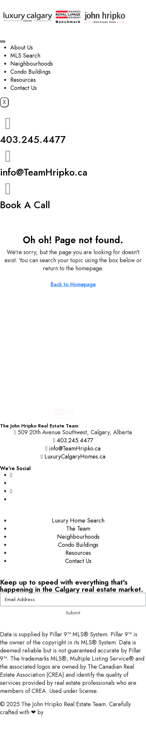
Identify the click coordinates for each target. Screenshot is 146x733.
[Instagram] (11, 475)
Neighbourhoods (31, 63)
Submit (73, 612)
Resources (23, 80)
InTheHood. (59, 712)
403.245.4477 (33, 139)
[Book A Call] (8, 189)
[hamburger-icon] (2, 41)
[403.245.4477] (8, 123)
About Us (21, 47)
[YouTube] (11, 491)
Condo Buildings (30, 72)
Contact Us (23, 88)
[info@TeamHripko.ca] (8, 156)
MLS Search (25, 55)
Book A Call (25, 205)
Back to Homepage (73, 284)
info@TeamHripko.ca (43, 172)
